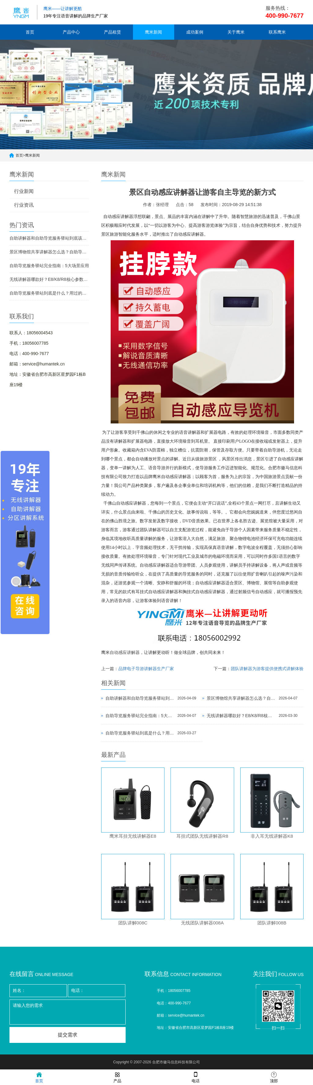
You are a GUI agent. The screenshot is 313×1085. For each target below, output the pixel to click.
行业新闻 (24, 191)
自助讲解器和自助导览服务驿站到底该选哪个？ (49, 238)
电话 (196, 1077)
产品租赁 (112, 32)
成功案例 (194, 32)
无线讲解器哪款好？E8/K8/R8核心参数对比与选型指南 (49, 279)
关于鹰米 (236, 32)
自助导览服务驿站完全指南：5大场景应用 (49, 265)
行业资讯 (24, 205)
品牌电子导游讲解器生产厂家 (146, 668)
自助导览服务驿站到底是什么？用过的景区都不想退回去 (49, 293)
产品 (117, 1077)
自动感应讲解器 (125, 652)
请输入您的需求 (67, 1012)
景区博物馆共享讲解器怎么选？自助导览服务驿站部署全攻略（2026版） (49, 251)
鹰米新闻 (153, 32)
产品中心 (71, 32)
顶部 (274, 1077)
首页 (30, 32)
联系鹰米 (277, 32)
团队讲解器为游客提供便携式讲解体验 (267, 668)
